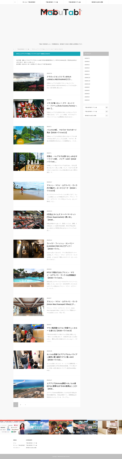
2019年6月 (87, 61)
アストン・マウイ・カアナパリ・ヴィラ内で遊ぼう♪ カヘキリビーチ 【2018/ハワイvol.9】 (62, 188)
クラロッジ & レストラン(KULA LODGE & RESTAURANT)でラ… (59, 78)
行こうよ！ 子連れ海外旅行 (29, 2)
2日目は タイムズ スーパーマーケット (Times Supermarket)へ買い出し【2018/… (61, 217)
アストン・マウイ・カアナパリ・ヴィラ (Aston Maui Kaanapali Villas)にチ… (62, 303)
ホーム (14, 443)
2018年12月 (87, 77)
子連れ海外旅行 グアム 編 (74, 2)
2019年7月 (87, 58)
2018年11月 (87, 80)
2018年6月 (87, 93)
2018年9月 (87, 87)
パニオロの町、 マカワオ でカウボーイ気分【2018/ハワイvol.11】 (62, 131)
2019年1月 (87, 74)
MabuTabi (60, 456)
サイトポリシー (16, 447)
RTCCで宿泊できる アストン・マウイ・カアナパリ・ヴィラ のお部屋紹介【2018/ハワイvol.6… (61, 275)
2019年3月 (87, 68)
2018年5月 (87, 97)
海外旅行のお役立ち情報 (97, 2)
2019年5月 (87, 64)
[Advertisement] (61, 29)
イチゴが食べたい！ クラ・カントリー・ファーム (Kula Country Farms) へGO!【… (62, 105)
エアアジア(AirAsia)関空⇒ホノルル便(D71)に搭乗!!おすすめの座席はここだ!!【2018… (62, 386)
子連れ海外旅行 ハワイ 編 (52, 2)
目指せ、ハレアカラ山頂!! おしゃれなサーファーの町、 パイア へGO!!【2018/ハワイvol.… (62, 159)
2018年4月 (87, 100)
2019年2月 (87, 71)
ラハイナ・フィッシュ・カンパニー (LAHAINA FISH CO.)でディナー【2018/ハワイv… (60, 246)
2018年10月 (87, 84)
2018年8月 (87, 90)
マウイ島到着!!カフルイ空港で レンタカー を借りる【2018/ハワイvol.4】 (62, 329)
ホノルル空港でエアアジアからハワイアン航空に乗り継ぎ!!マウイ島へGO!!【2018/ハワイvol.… (62, 357)
